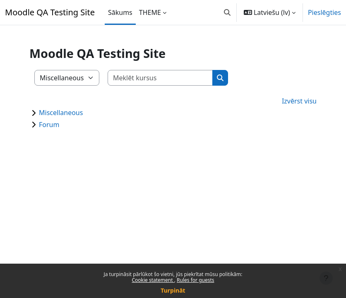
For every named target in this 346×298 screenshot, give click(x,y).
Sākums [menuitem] (120, 12)
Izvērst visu (299, 101)
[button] (227, 12)
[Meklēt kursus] (160, 78)
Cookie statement (153, 280)
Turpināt (173, 290)
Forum (49, 124)
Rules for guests (195, 280)
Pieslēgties (324, 12)
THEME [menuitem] (150, 12)
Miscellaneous (61, 112)
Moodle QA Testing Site (50, 12)
